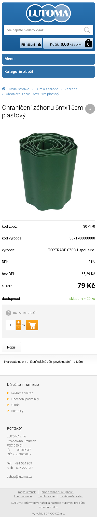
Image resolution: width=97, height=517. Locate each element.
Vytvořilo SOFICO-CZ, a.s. (48, 513)
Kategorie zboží (48, 72)
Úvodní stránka (18, 89)
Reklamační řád (22, 393)
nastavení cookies (71, 496)
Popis (11, 347)
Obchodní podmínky (25, 399)
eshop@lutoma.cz (19, 476)
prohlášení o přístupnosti (57, 492)
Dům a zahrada (47, 89)
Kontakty (17, 411)
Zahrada (71, 89)
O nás (15, 405)
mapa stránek (27, 492)
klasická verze (23, 496)
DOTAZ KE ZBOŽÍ (24, 313)
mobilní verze (46, 496)
